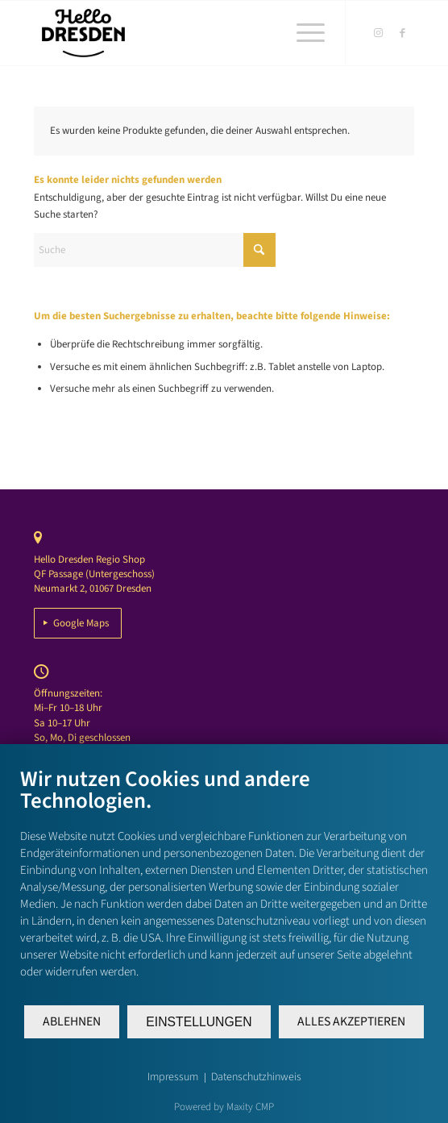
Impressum (172, 1077)
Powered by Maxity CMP (224, 1107)
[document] (224, 884)
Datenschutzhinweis (256, 1077)
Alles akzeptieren (351, 1021)
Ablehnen (72, 1021)
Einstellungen (198, 1022)
